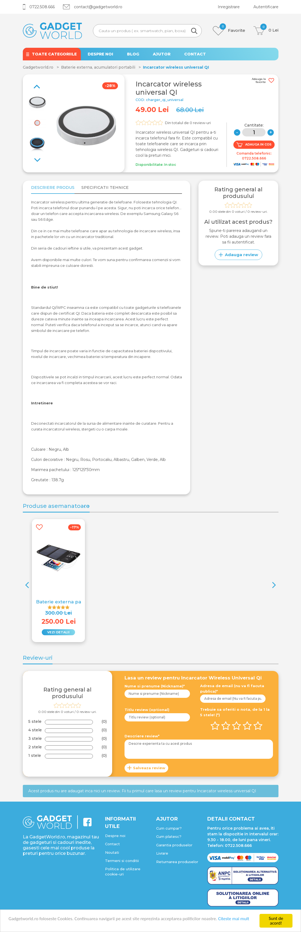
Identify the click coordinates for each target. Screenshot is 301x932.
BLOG (133, 54)
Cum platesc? (168, 836)
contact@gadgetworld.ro (92, 6)
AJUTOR (161, 54)
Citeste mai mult (233, 919)
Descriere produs (52, 187)
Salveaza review (149, 768)
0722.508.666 (39, 7)
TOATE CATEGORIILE (54, 54)
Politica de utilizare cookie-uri (122, 872)
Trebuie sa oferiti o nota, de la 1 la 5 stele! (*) (235, 712)
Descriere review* (142, 736)
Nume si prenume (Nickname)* (155, 686)
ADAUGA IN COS (254, 144)
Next (34, 83)
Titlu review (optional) (147, 709)
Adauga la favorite (263, 80)
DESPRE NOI (100, 54)
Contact (112, 844)
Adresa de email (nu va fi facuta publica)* (232, 688)
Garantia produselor (174, 845)
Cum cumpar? (169, 828)
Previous (39, 157)
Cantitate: (254, 125)
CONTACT (195, 54)
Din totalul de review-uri (188, 123)
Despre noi (115, 835)
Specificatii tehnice (105, 187)
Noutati (112, 852)
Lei (265, 30)
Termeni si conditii (122, 860)
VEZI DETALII (58, 632)
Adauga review (238, 254)
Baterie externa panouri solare (73, 601)
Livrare (162, 853)
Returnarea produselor (177, 862)
